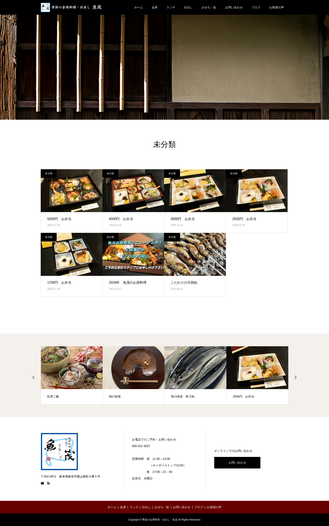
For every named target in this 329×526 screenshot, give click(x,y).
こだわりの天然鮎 (184, 282)
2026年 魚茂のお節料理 (128, 282)
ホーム (138, 7)
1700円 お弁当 (59, 282)
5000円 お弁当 (59, 219)
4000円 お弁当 (121, 219)
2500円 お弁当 (244, 219)
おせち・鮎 (209, 7)
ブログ (256, 7)
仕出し (188, 7)
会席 (155, 7)
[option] (72, 375)
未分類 (48, 173)
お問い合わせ (234, 7)
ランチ (170, 7)
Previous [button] (33, 377)
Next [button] (295, 377)
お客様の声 (276, 7)
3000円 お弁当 (183, 219)
